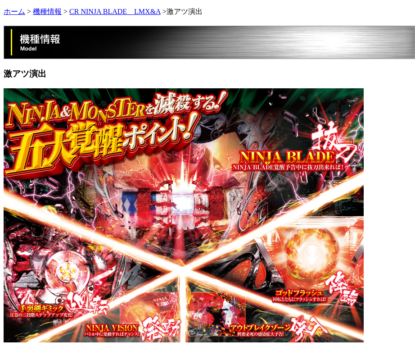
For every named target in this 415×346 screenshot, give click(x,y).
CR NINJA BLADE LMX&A (115, 11)
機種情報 (47, 11)
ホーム (14, 11)
